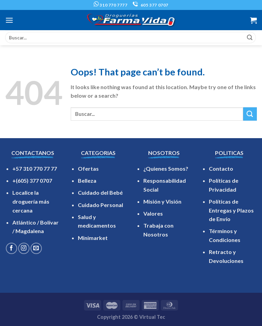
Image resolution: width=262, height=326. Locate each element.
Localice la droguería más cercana (30, 201)
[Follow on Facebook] (11, 248)
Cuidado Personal (100, 205)
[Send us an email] (36, 248)
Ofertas (88, 168)
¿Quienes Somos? (165, 168)
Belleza (87, 180)
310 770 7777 (111, 5)
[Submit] (249, 38)
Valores (153, 213)
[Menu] (9, 20)
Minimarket (93, 237)
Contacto (221, 168)
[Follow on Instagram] (23, 248)
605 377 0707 (150, 5)
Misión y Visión (162, 201)
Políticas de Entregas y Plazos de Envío (231, 210)
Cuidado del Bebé (100, 192)
